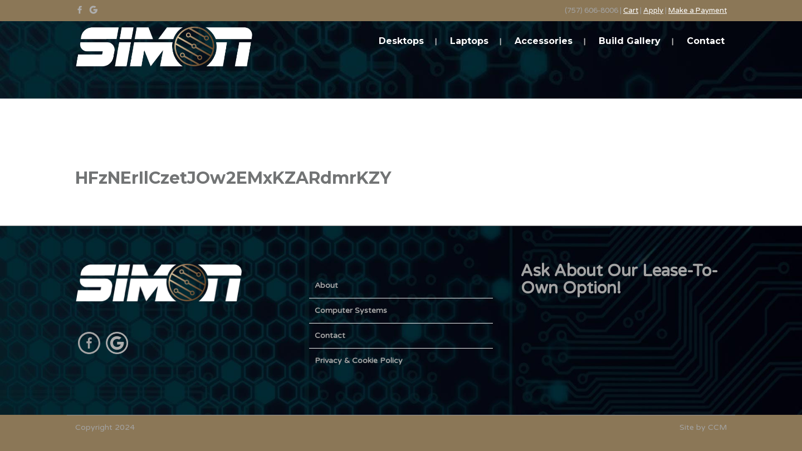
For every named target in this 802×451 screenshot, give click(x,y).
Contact (706, 41)
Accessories (544, 41)
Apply (653, 10)
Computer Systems (351, 310)
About (326, 285)
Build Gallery (630, 41)
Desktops (401, 41)
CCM (717, 427)
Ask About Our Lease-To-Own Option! (619, 279)
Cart (630, 10)
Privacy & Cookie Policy (359, 360)
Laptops (469, 41)
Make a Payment (697, 10)
